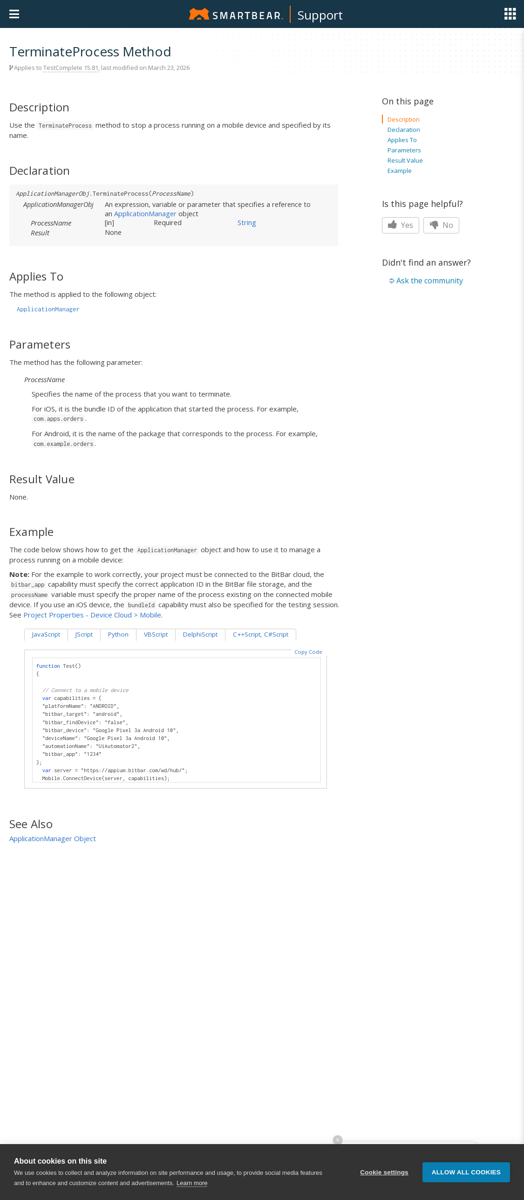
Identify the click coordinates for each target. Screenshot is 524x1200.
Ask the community (429, 280)
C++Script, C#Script (260, 634)
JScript (84, 634)
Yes (400, 225)
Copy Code (308, 651)
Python (118, 634)
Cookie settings (384, 1172)
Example (400, 170)
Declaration (404, 129)
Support (320, 15)
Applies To (402, 140)
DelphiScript (200, 634)
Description (404, 119)
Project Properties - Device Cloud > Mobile (92, 614)
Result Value (405, 160)
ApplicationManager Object (52, 838)
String (247, 222)
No (441, 225)
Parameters (404, 150)
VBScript (156, 634)
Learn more (192, 1182)
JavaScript (46, 634)
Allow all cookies (466, 1172)
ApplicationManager (145, 213)
